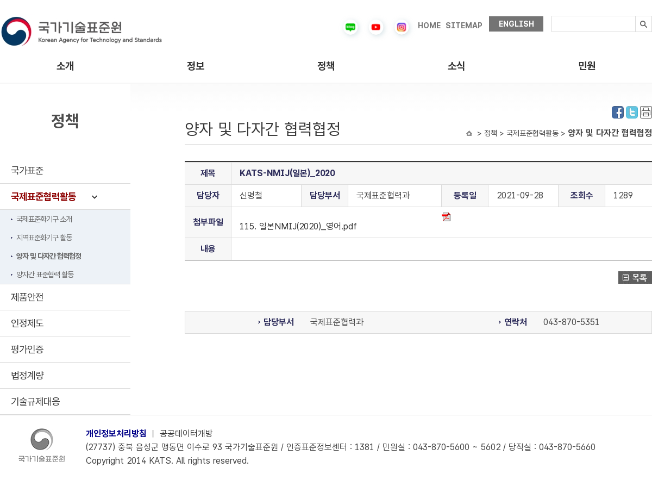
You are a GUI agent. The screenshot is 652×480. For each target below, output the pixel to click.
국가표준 (27, 170)
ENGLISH (516, 24)
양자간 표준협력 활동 (44, 274)
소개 (65, 66)
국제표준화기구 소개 (44, 219)
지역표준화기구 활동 (44, 237)
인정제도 (27, 323)
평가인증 (27, 349)
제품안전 (27, 297)
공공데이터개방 (186, 433)
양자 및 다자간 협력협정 (48, 256)
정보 (195, 66)
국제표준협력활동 (43, 196)
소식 (456, 66)
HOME (429, 25)
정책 (326, 66)
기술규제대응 (35, 401)
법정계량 (27, 375)
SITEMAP (464, 25)
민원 (586, 66)
